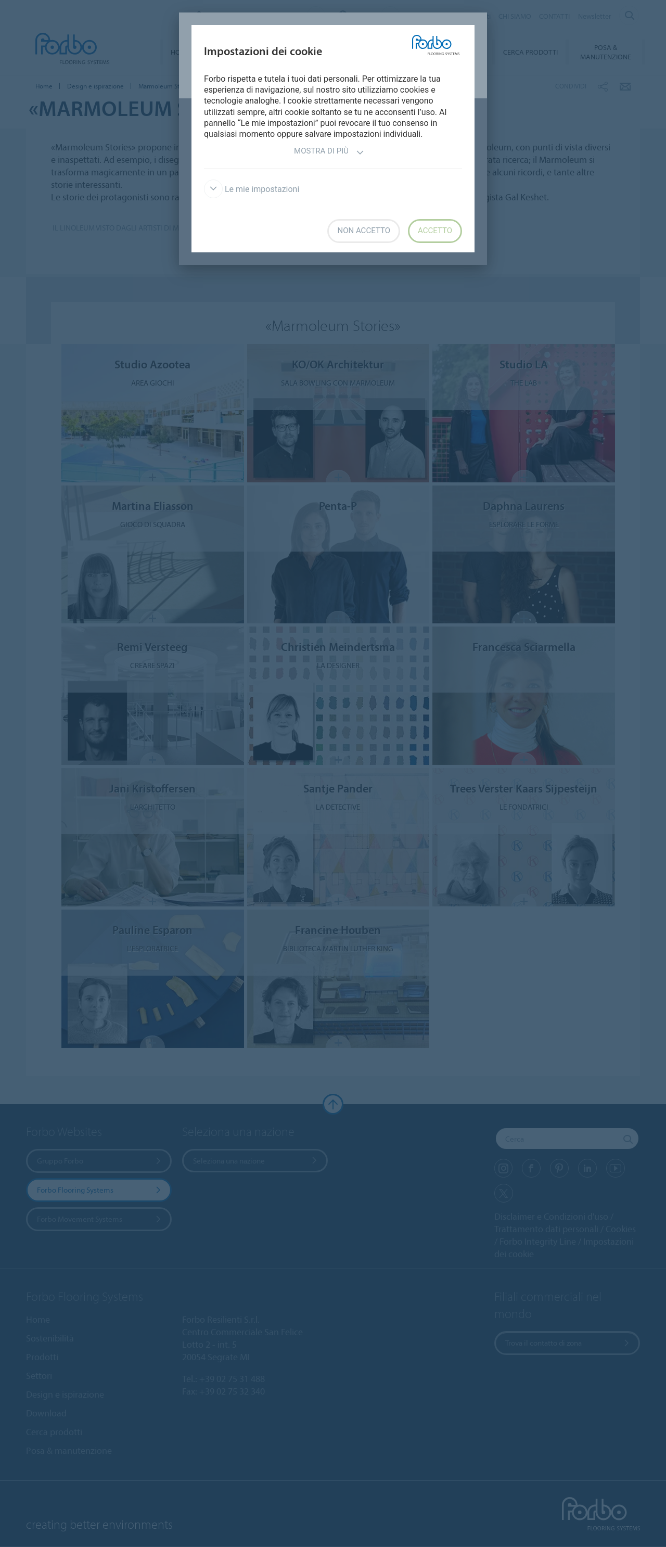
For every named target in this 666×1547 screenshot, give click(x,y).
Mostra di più (329, 152)
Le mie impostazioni (251, 189)
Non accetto (363, 230)
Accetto (435, 230)
